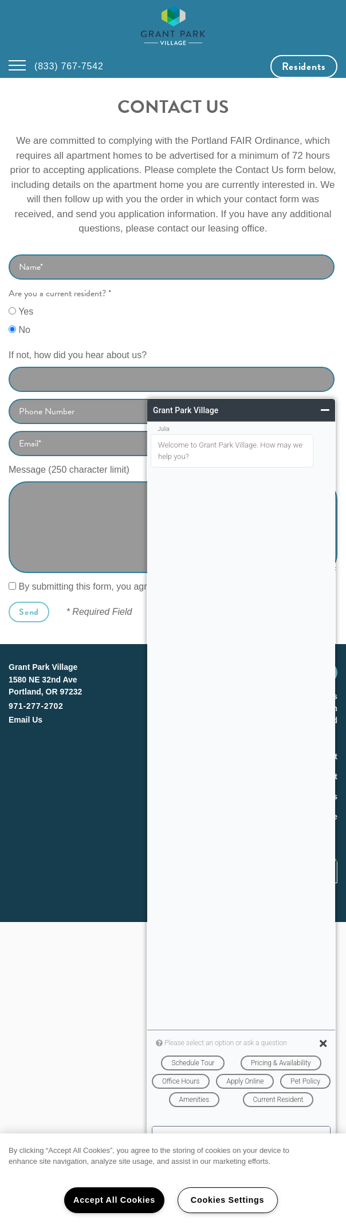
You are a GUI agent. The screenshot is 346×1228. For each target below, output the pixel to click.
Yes (21, 311)
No (19, 330)
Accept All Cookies (114, 1200)
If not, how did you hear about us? (78, 355)
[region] (173, 1180)
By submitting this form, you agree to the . (130, 586)
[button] (303, 66)
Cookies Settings (227, 1200)
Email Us (25, 719)
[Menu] (17, 66)
